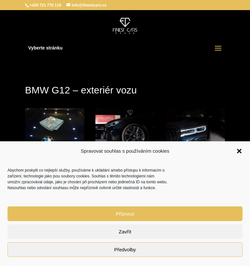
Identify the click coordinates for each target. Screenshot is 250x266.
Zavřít (125, 231)
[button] (239, 151)
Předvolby (125, 249)
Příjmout (125, 214)
